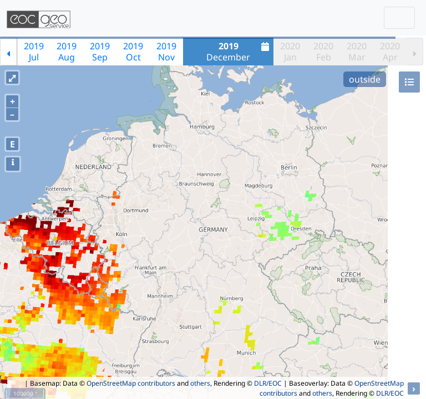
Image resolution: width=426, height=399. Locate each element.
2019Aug (67, 51)
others (200, 383)
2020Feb (323, 51)
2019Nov (166, 51)
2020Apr (390, 51)
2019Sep (100, 51)
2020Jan (290, 51)
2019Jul (34, 51)
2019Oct (133, 51)
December (239, 51)
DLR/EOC (268, 383)
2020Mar (357, 51)
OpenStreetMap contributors (131, 383)
